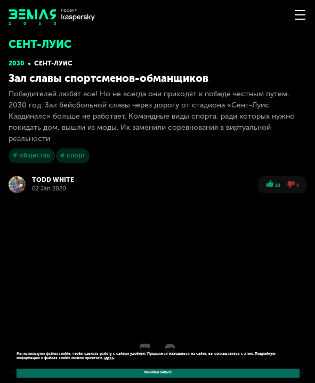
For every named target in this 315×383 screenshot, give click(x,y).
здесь (109, 358)
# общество (32, 155)
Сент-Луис (53, 63)
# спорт (72, 155)
